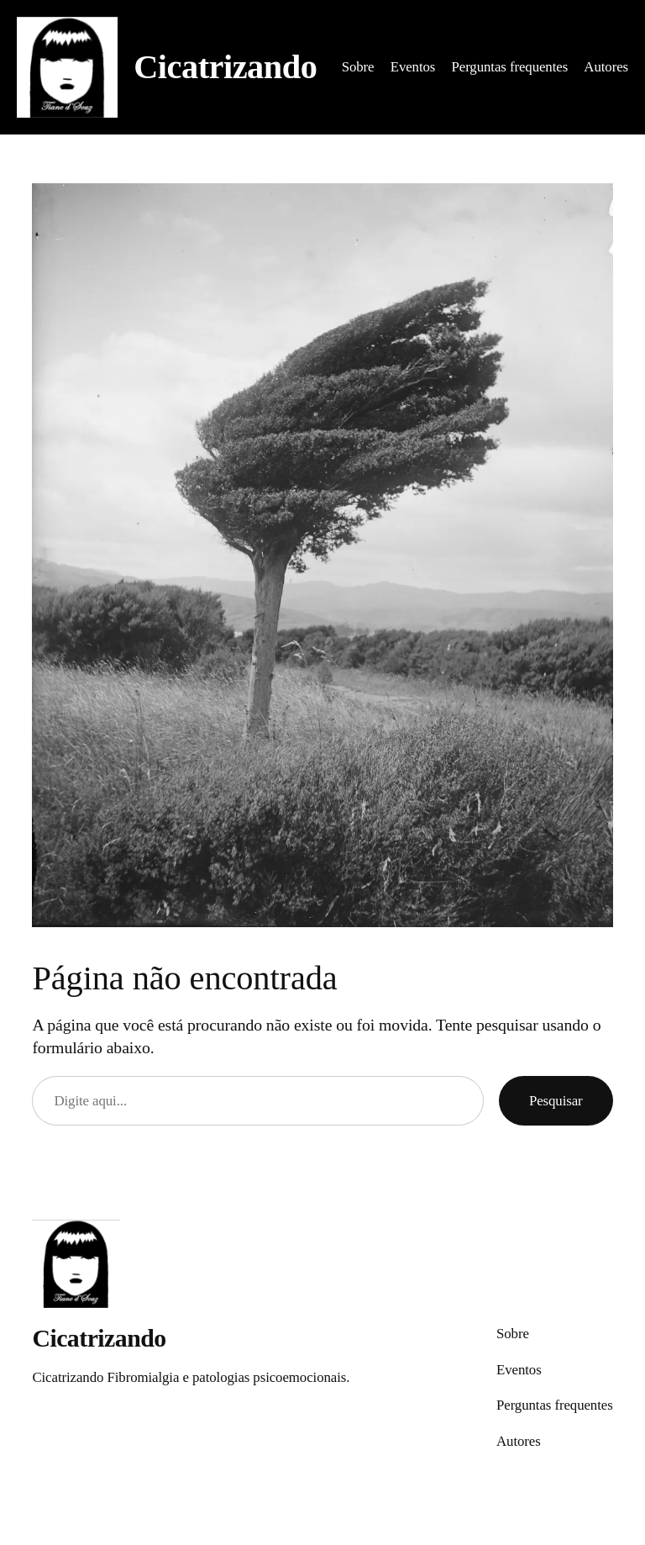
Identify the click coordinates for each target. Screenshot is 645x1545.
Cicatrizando (225, 67)
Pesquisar (556, 1101)
